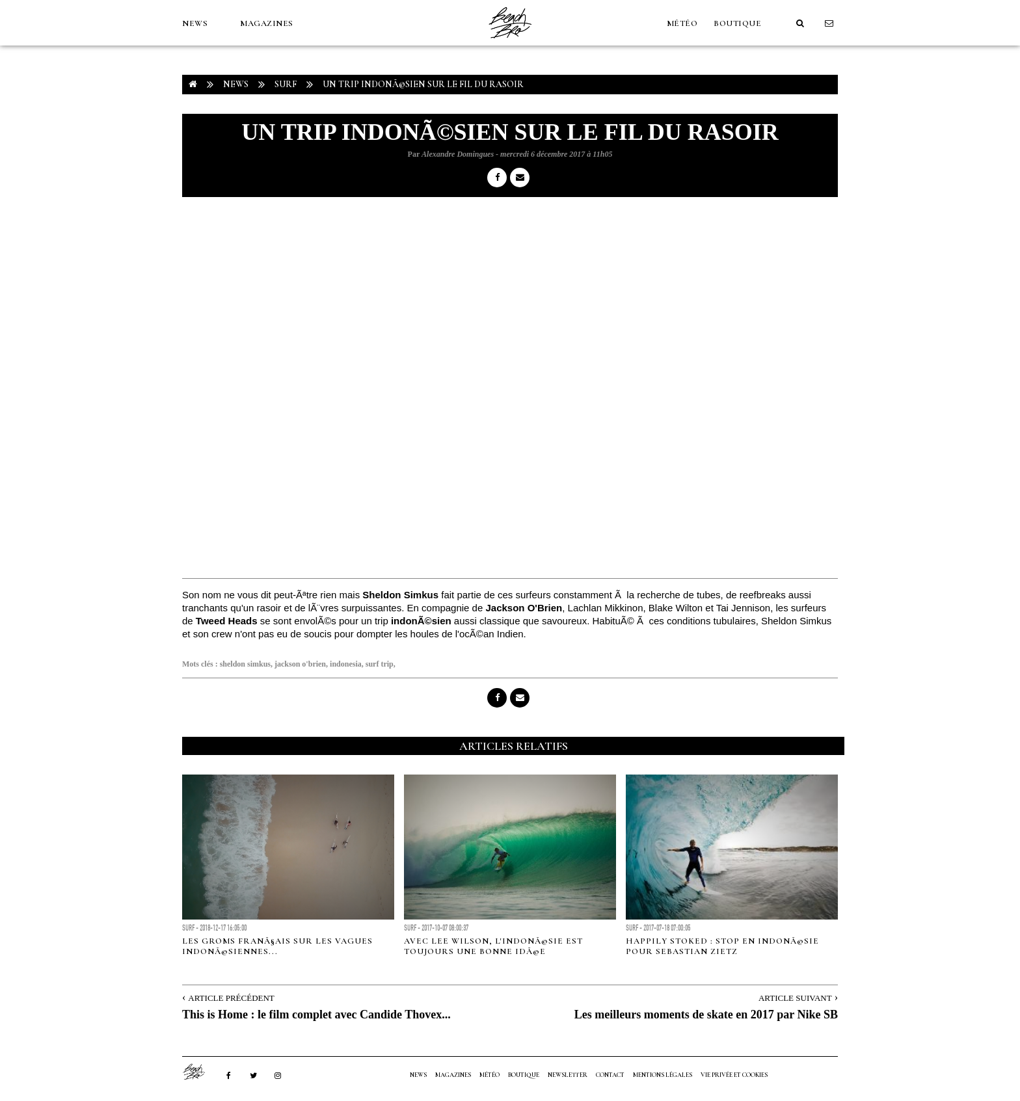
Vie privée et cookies (734, 1075)
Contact (610, 1075)
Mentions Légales (662, 1075)
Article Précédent (231, 998)
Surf (286, 84)
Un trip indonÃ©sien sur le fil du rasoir (423, 84)
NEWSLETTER (567, 1075)
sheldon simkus (245, 664)
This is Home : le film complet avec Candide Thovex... (316, 1014)
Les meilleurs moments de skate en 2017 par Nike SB (706, 1014)
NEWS (195, 23)
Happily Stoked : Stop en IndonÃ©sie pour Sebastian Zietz (722, 946)
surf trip (380, 664)
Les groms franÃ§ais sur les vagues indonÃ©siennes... (277, 946)
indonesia (346, 664)
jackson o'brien (300, 664)
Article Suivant (795, 998)
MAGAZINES (266, 23)
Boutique (737, 23)
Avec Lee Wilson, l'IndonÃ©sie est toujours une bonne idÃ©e (493, 946)
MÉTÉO (682, 23)
